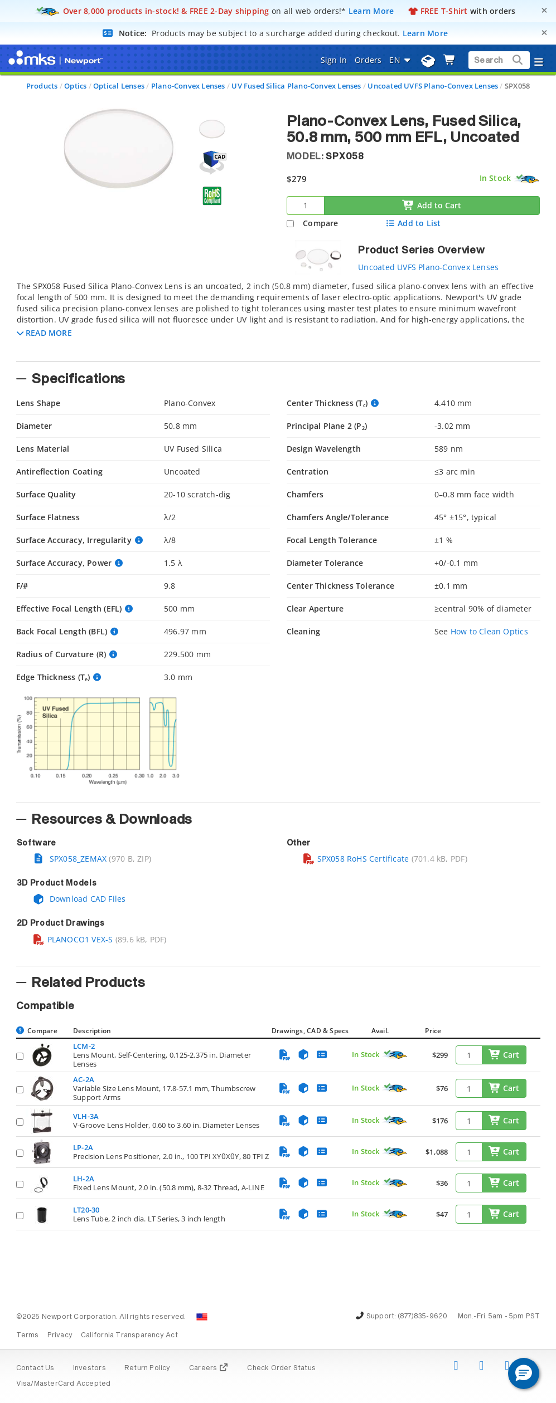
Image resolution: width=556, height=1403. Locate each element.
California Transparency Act (129, 1335)
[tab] (278, 318)
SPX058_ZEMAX (69, 858)
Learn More (371, 11)
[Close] (544, 10)
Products (42, 86)
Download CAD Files (79, 898)
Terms (27, 1335)
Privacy (59, 1335)
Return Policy (147, 1368)
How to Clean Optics (489, 631)
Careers (209, 1368)
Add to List (413, 223)
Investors (89, 1368)
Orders (368, 60)
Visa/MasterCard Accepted (63, 1384)
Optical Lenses (118, 86)
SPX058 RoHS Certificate (355, 858)
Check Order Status (281, 1368)
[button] (44, 332)
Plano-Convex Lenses (188, 86)
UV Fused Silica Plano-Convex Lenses (296, 86)
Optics (75, 86)
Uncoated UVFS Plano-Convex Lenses (433, 86)
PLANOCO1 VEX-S (72, 939)
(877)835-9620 (423, 1316)
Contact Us (35, 1368)
